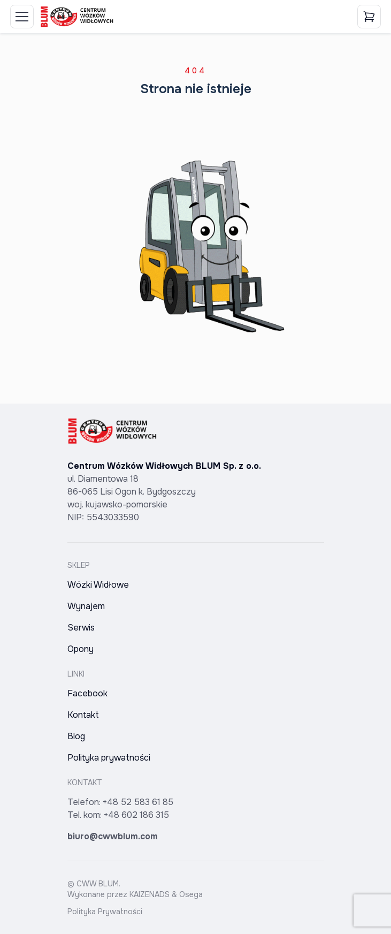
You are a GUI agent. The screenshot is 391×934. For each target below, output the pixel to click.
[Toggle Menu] (22, 16)
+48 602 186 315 (136, 815)
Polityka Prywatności (104, 911)
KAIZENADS (149, 894)
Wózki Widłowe (98, 584)
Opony (80, 649)
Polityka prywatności (108, 757)
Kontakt (83, 714)
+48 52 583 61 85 (138, 802)
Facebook (87, 693)
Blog (76, 736)
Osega (191, 894)
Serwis (81, 627)
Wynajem (86, 606)
